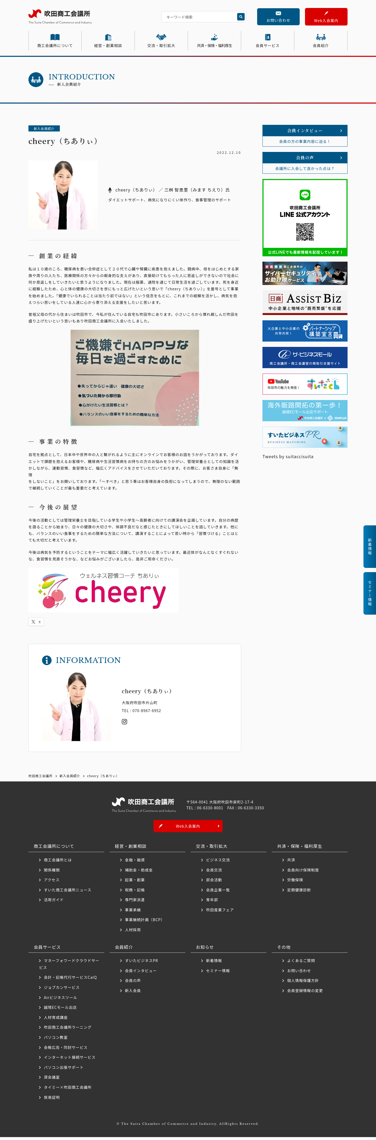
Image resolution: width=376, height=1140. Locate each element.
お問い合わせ (278, 20)
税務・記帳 (135, 892)
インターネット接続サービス (69, 1060)
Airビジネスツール (60, 1000)
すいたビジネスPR (141, 963)
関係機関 (52, 872)
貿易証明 (52, 1100)
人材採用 (133, 932)
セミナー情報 (218, 973)
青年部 (212, 902)
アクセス (52, 883)
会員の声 (133, 983)
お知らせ (205, 950)
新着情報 (214, 963)
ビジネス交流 (218, 862)
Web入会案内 (326, 20)
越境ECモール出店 (60, 1010)
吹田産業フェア (220, 912)
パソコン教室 (56, 1040)
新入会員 (133, 993)
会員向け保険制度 (303, 872)
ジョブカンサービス (62, 990)
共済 (291, 862)
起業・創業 (135, 883)
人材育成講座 (56, 1020)
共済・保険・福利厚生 (214, 45)
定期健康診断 (299, 892)
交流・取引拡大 (161, 45)
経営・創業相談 (108, 45)
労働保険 (295, 883)
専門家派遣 (135, 902)
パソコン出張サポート (64, 1070)
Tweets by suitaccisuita (288, 456)
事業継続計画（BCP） (145, 922)
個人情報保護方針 (303, 983)
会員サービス (268, 45)
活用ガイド (54, 902)
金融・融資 (135, 862)
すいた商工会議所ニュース (67, 892)
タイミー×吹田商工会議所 (68, 1090)
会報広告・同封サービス (66, 1050)
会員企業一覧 (220, 892)
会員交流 (214, 872)
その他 (284, 950)
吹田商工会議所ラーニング (68, 1030)
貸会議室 (52, 1080)
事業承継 (133, 912)
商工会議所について (55, 45)
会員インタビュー (141, 973)
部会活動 (214, 883)
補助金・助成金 (139, 872)
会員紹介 (321, 45)
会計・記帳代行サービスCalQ (70, 980)
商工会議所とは (58, 862)
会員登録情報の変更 (305, 993)
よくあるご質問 (301, 963)
